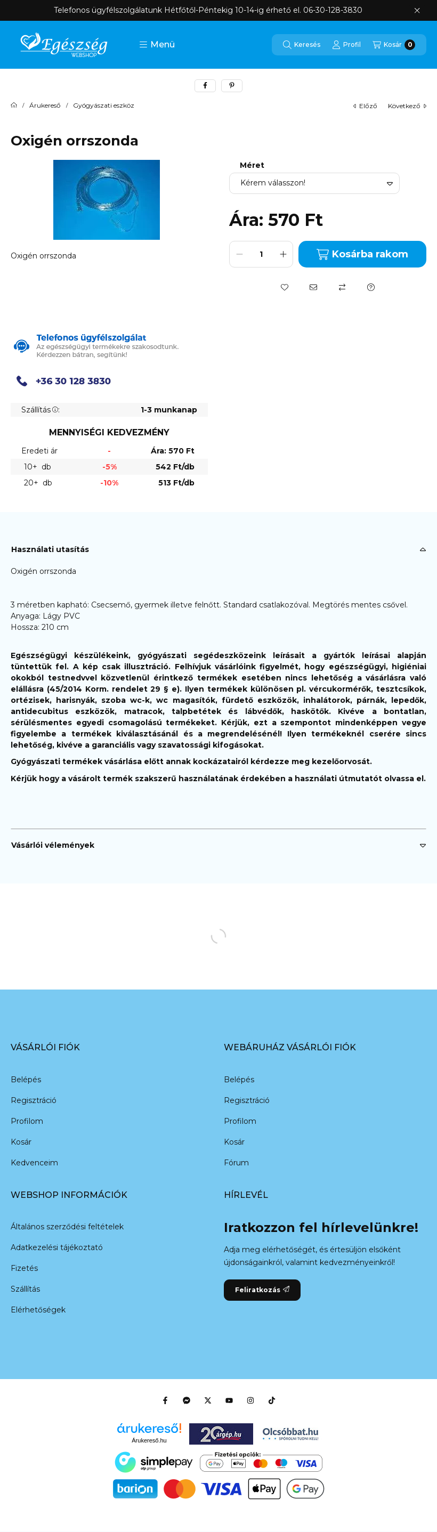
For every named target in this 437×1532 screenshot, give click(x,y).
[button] (157, 44)
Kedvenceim (34, 1163)
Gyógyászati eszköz (103, 105)
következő (407, 106)
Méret (252, 165)
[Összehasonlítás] (342, 287)
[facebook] (205, 85)
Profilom (27, 1121)
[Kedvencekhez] (285, 287)
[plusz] (283, 254)
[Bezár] (417, 10)
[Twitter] (207, 1400)
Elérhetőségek (38, 1310)
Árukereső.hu (149, 1440)
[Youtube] (229, 1400)
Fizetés (24, 1268)
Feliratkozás (262, 1290)
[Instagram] (250, 1400)
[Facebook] (165, 1400)
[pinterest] (231, 85)
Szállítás (25, 1289)
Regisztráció (33, 1100)
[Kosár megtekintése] (394, 44)
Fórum (236, 1163)
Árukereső (45, 105)
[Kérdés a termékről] (371, 287)
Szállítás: (40, 410)
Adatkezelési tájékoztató (57, 1247)
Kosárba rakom (362, 254)
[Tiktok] (271, 1400)
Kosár (21, 1142)
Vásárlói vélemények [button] (52, 845)
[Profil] (346, 44)
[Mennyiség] (261, 254)
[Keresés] (301, 44)
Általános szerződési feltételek (67, 1226)
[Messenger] (186, 1400)
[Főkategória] (14, 105)
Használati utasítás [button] (50, 549)
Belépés (26, 1079)
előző (365, 106)
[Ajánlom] (313, 287)
